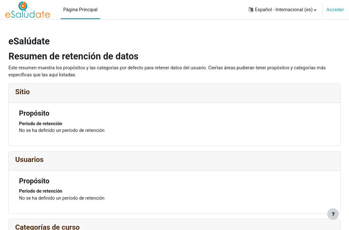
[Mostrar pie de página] (333, 214)
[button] (282, 9)
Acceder (335, 9)
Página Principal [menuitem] (80, 9)
